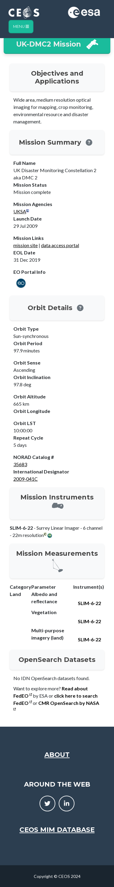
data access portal (60, 245)
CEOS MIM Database (57, 829)
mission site (25, 245)
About (57, 754)
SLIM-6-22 (89, 603)
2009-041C (25, 479)
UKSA (19, 211)
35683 (20, 464)
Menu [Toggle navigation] (21, 26)
